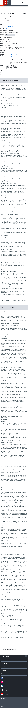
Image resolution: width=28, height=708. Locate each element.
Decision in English (9, 35)
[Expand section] (26, 656)
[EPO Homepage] (7, 2)
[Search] (19, 3)
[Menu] (22, 3)
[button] (14, 80)
